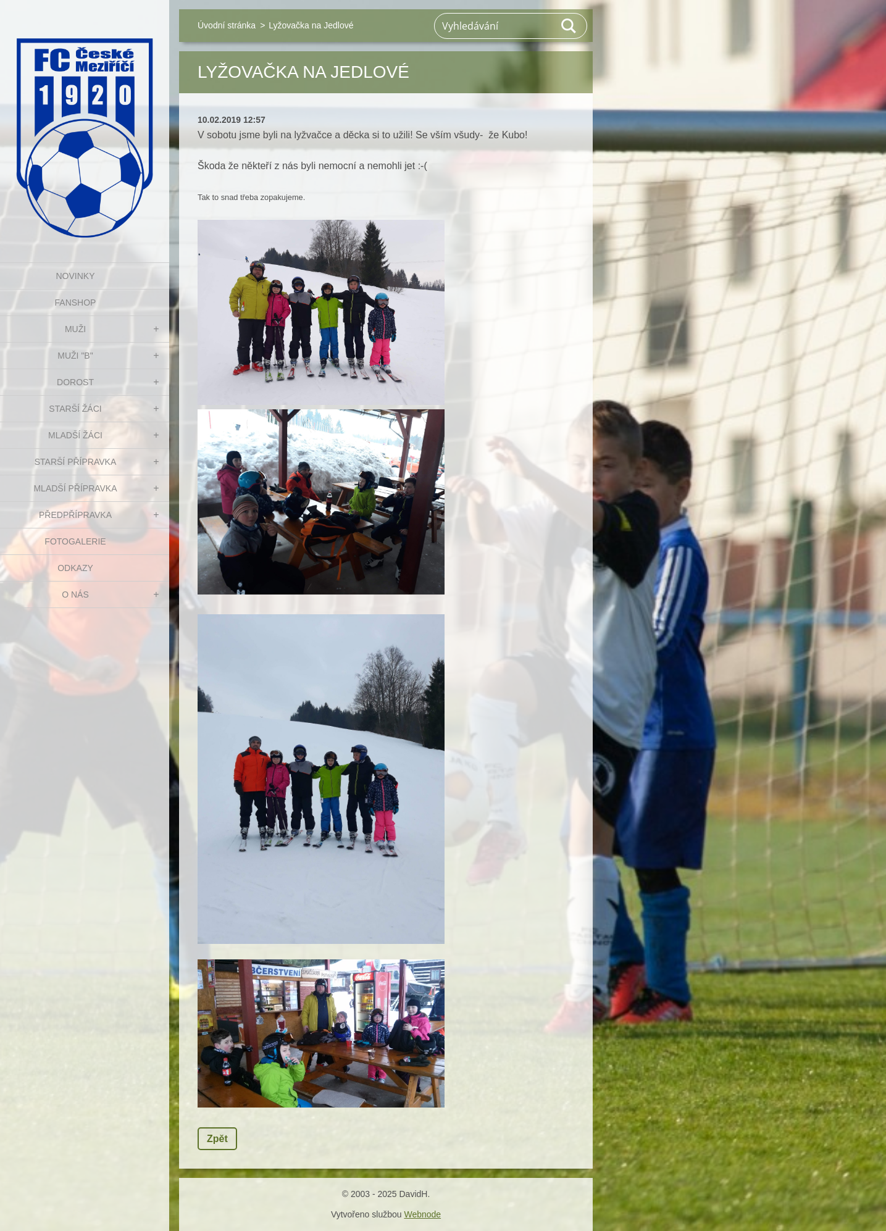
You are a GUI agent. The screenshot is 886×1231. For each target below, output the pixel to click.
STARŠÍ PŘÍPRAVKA (76, 462)
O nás (75, 594)
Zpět (217, 1138)
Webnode (422, 1214)
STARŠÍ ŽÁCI (75, 409)
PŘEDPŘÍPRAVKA (75, 515)
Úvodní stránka (227, 25)
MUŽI (75, 329)
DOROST (75, 382)
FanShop (75, 302)
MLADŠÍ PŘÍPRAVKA (75, 488)
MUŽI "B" (75, 356)
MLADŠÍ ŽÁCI (75, 435)
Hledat (569, 26)
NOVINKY (75, 276)
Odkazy (75, 568)
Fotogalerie (75, 541)
